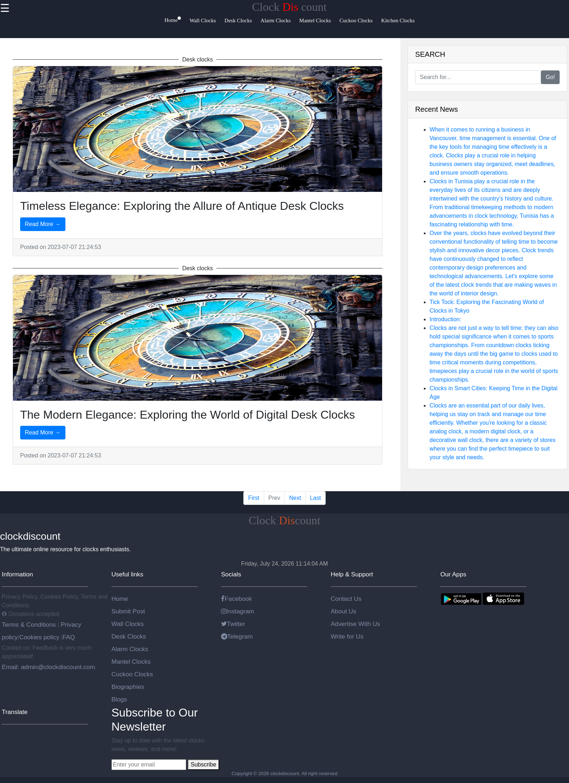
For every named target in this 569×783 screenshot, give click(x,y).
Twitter (233, 623)
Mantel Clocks (131, 661)
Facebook (236, 598)
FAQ (69, 637)
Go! (550, 77)
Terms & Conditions (30, 624)
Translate (15, 711)
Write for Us (347, 636)
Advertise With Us (355, 623)
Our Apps (453, 574)
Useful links (127, 574)
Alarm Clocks (129, 649)
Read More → (43, 224)
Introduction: (445, 319)
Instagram (237, 611)
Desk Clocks (128, 636)
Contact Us (346, 598)
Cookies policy (39, 637)
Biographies (127, 686)
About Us (343, 611)
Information (17, 574)
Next (295, 498)
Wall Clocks (127, 623)
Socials (231, 574)
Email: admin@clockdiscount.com (48, 667)
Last (315, 498)
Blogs (119, 699)
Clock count (289, 6)
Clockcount (285, 520)
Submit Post (128, 611)
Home (119, 598)
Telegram (237, 636)
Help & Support (352, 574)
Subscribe (203, 764)
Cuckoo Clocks (132, 674)
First (253, 498)
